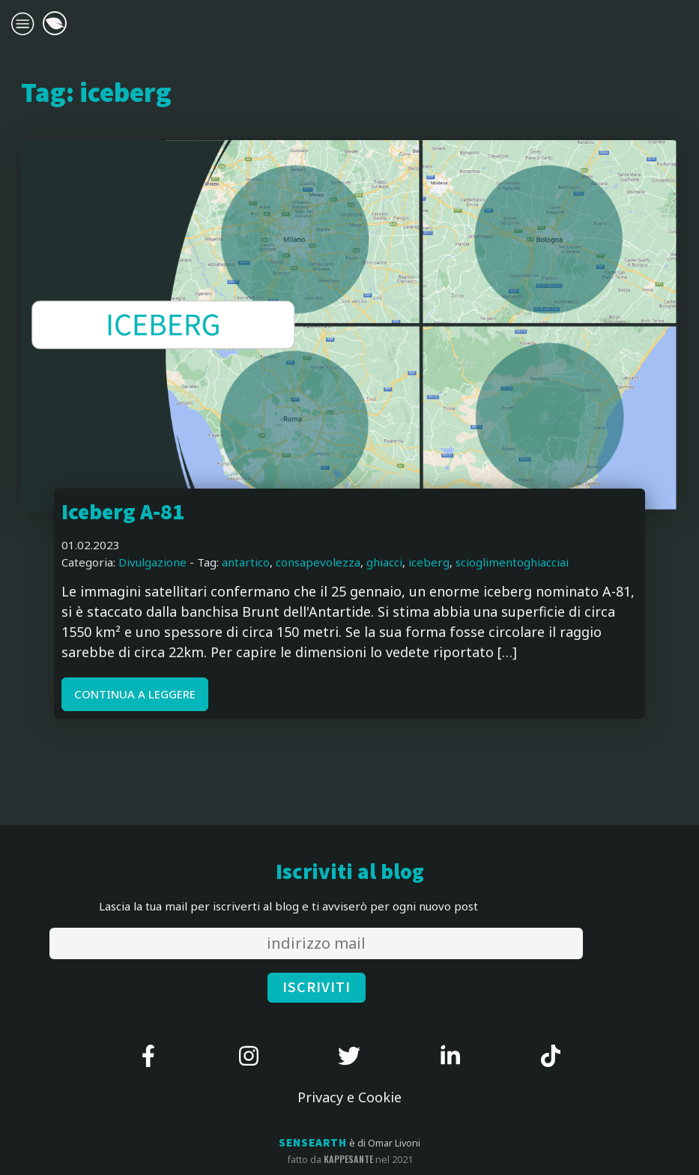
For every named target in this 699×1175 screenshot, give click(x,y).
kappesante (348, 1159)
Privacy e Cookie (349, 1097)
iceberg (429, 562)
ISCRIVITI (316, 987)
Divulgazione (152, 562)
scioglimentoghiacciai (512, 562)
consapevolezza (318, 562)
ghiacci (384, 562)
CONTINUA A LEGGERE (135, 693)
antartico (246, 562)
